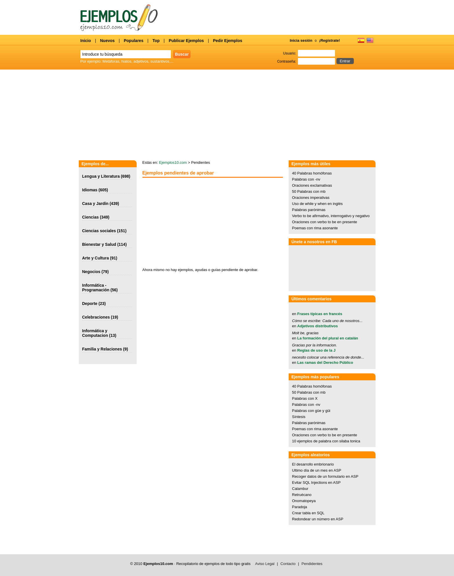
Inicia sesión (301, 40)
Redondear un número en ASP (317, 519)
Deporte (90, 303)
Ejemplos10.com (173, 162)
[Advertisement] (191, 222)
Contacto (288, 564)
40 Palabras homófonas (312, 173)
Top (156, 40)
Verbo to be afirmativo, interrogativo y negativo (331, 216)
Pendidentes (311, 564)
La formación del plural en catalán (327, 338)
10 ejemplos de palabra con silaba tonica (326, 441)
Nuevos (107, 40)
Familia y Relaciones (102, 349)
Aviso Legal (264, 564)
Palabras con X (305, 398)
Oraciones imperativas (310, 197)
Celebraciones (96, 317)
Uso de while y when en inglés (317, 203)
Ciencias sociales (99, 230)
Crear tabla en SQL (308, 513)
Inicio (85, 40)
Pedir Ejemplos (227, 40)
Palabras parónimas (309, 210)
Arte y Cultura (95, 258)
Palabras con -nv (306, 179)
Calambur (300, 488)
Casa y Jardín (95, 203)
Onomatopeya (304, 501)
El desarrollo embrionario (313, 464)
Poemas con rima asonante (315, 228)
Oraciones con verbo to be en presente (324, 222)
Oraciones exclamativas (312, 185)
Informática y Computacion (95, 333)
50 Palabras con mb (309, 191)
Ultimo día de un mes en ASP (316, 470)
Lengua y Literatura (101, 176)
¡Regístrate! (329, 40)
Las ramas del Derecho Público (325, 362)
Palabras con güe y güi (311, 410)
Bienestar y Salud (99, 244)
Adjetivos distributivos (317, 326)
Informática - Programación (95, 287)
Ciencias (90, 217)
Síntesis (298, 417)
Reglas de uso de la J (316, 350)
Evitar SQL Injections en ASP (316, 482)
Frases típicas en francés (319, 314)
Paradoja (299, 507)
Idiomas (90, 190)
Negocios (91, 271)
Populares (133, 40)
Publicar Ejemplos (186, 40)
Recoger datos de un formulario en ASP (325, 476)
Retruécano (302, 495)
